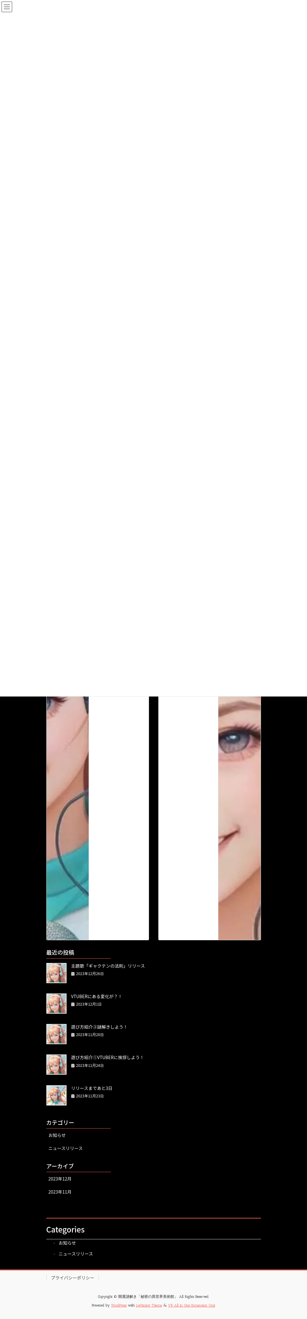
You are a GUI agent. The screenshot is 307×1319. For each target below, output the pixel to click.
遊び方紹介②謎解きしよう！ (99, 1027)
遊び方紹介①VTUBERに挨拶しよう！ (107, 1057)
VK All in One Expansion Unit (191, 1305)
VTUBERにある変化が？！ (97, 996)
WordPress (119, 1305)
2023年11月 (60, 1192)
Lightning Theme (149, 1305)
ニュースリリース (66, 1148)
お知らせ (57, 1135)
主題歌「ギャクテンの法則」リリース (108, 966)
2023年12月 (60, 1179)
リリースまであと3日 (92, 1088)
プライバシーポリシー (73, 1277)
